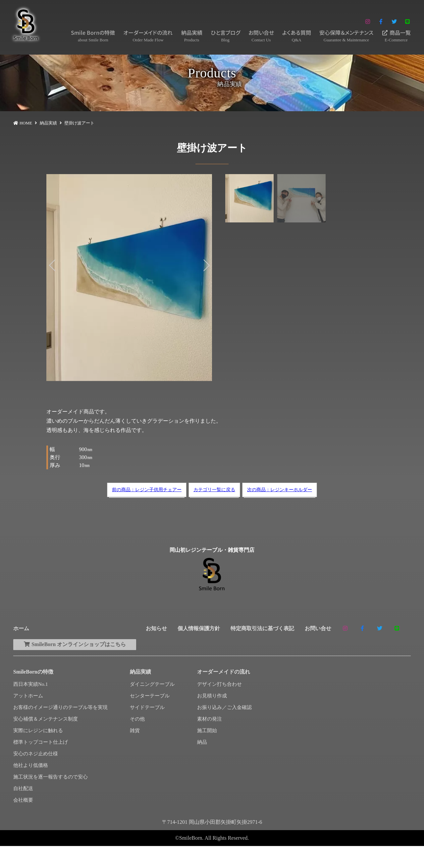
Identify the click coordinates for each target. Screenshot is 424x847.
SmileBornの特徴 (33, 673)
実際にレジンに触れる (38, 731)
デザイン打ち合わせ (219, 685)
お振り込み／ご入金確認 (224, 708)
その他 (137, 720)
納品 (202, 743)
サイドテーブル (147, 708)
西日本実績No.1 (30, 685)
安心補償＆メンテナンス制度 (45, 720)
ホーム (21, 628)
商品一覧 (396, 35)
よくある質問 (296, 35)
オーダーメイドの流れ (148, 35)
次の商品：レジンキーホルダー (279, 489)
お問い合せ (261, 35)
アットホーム (28, 696)
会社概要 (23, 801)
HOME (26, 122)
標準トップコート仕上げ (40, 743)
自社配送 (23, 789)
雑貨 (135, 731)
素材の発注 (209, 720)
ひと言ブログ (225, 35)
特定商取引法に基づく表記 (262, 628)
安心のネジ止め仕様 (35, 754)
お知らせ (156, 628)
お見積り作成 (212, 696)
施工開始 (207, 731)
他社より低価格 (30, 766)
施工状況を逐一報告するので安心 (50, 777)
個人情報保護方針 (199, 628)
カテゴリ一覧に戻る (214, 489)
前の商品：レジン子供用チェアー (147, 489)
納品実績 (191, 35)
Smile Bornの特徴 (93, 35)
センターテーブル (150, 696)
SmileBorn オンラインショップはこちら (77, 645)
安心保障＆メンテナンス (346, 35)
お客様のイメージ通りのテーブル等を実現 (60, 708)
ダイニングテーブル (152, 685)
